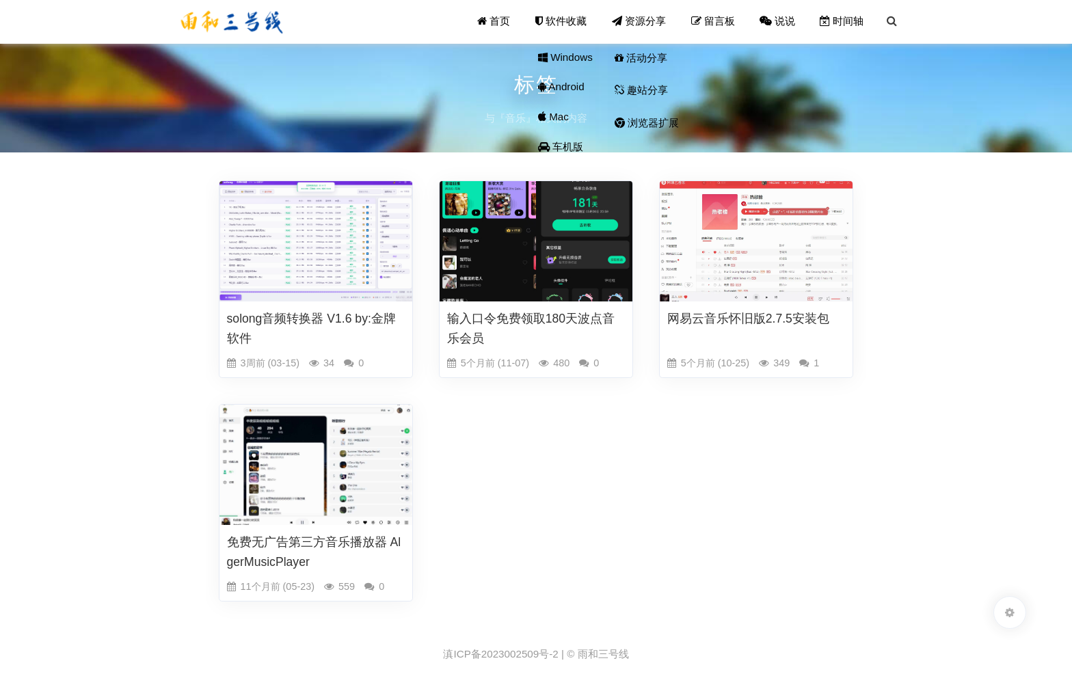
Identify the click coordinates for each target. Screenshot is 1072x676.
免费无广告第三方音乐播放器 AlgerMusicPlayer (314, 552)
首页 (495, 21)
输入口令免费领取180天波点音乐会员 (531, 328)
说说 (778, 21)
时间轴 (842, 21)
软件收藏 (563, 21)
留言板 (714, 21)
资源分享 (640, 21)
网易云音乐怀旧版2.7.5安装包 (748, 318)
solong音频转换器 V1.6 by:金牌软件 (311, 328)
